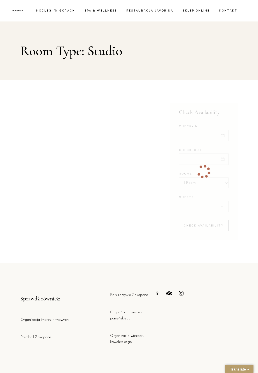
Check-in (188, 126)
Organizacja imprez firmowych (44, 320)
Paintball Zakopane (35, 337)
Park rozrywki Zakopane (129, 295)
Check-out (190, 150)
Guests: (187, 197)
